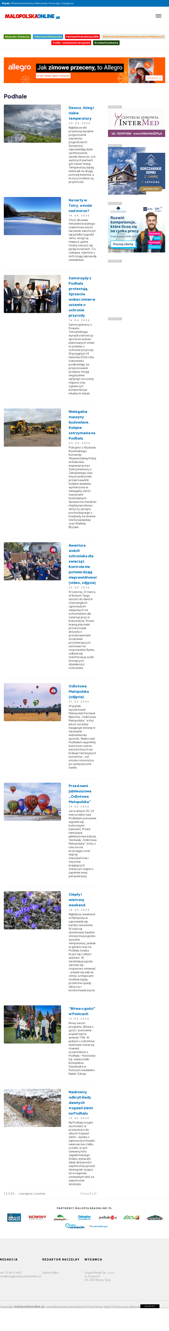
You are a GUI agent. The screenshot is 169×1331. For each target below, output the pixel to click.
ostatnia (39, 1193)
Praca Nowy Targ (98, 1306)
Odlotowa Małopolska (48, 36)
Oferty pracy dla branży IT (128, 1306)
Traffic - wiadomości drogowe (71, 42)
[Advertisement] (136, 286)
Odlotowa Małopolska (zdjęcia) (79, 691)
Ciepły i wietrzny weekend (77, 899)
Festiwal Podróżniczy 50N (82, 36)
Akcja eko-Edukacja (17, 36)
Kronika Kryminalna (106, 42)
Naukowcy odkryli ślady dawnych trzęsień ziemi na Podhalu (81, 1102)
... (16, 1193)
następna (26, 1193)
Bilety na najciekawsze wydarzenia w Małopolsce (133, 36)
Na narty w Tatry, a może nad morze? (80, 205)
